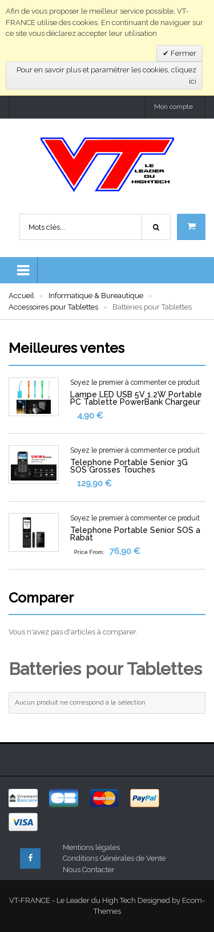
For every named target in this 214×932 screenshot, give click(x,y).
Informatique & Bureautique (96, 295)
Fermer (182, 53)
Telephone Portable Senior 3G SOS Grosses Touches (129, 466)
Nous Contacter (89, 869)
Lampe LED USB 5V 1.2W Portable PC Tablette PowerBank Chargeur (136, 398)
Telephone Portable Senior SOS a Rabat (135, 534)
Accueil (21, 295)
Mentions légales (91, 847)
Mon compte (173, 107)
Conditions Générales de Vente (114, 858)
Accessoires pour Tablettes (53, 307)
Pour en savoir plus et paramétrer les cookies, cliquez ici (106, 76)
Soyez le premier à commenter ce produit (135, 382)
